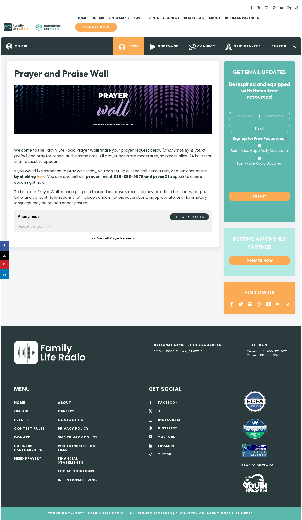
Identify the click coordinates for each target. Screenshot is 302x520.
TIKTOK (165, 454)
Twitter (241, 304)
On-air (21, 411)
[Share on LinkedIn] (4, 274)
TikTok (287, 304)
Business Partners (242, 18)
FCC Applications (76, 471)
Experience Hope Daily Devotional (260, 150)
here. (41, 176)
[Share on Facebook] (4, 246)
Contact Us (70, 419)
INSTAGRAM (250, 304)
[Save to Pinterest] (4, 264)
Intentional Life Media (228, 513)
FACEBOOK (168, 402)
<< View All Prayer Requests (113, 238)
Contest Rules (29, 428)
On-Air (97, 18)
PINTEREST (259, 304)
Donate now (96, 27)
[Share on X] (4, 255)
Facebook (231, 304)
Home (82, 18)
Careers (66, 411)
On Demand (119, 18)
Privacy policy (73, 428)
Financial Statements (70, 460)
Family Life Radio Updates (259, 163)
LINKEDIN (278, 304)
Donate (22, 437)
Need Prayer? (27, 458)
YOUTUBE (269, 304)
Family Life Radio (67, 29)
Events (21, 419)
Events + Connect (163, 18)
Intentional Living (77, 480)
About (214, 18)
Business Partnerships (28, 448)
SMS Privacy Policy (78, 437)
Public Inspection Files (77, 448)
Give (138, 18)
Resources (194, 18)
